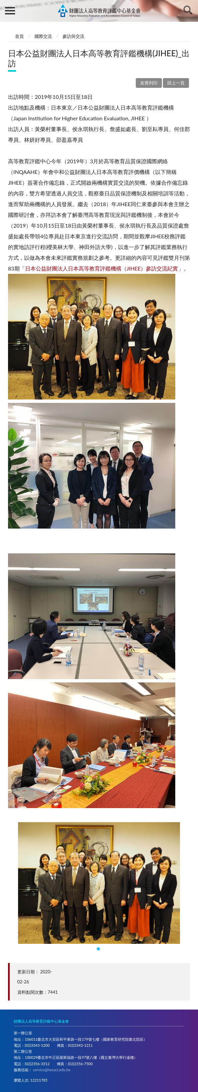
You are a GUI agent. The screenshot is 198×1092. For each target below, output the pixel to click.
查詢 (188, 10)
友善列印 (149, 82)
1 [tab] (99, 949)
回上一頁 (176, 82)
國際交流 (43, 36)
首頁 (19, 36)
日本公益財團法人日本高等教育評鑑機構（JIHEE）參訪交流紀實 (101, 268)
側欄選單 (10, 10)
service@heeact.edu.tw (52, 1070)
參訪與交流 (73, 36)
